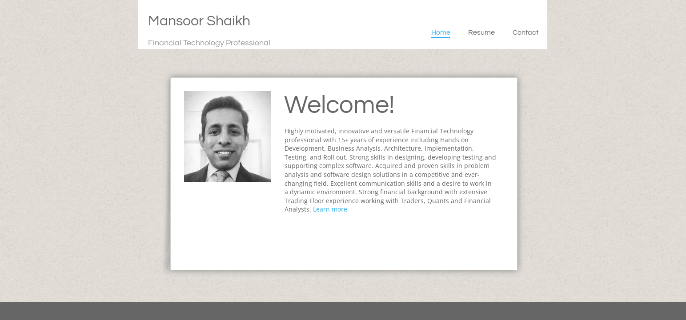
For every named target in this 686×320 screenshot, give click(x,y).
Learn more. (331, 209)
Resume (481, 32)
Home (440, 32)
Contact (525, 32)
